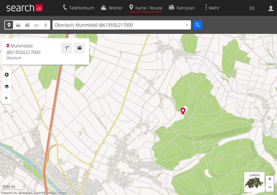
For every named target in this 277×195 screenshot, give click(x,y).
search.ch (10, 193)
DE (252, 8)
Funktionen (6, 98)
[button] (270, 180)
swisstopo (25, 193)
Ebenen (6, 86)
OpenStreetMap (45, 193)
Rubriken (6, 74)
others (62, 193)
